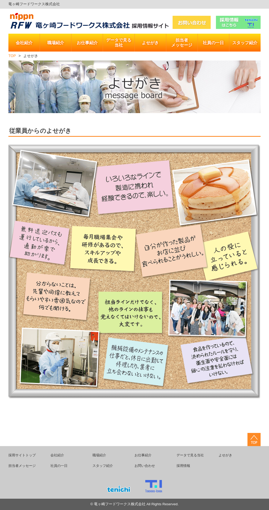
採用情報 (183, 466)
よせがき (225, 455)
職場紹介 (99, 455)
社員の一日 (59, 466)
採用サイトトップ (22, 455)
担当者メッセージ (22, 466)
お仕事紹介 (143, 455)
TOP (12, 56)
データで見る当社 (190, 455)
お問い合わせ (144, 466)
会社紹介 (57, 455)
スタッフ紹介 (102, 466)
